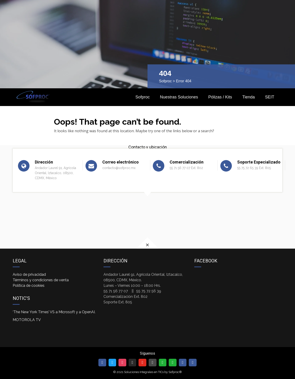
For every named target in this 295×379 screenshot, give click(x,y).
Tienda (248, 97)
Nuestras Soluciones (179, 97)
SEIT (269, 97)
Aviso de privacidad (29, 274)
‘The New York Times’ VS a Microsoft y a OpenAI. (54, 312)
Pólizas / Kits (220, 97)
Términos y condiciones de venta (41, 280)
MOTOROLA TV (27, 320)
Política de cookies (28, 285)
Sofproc (165, 81)
